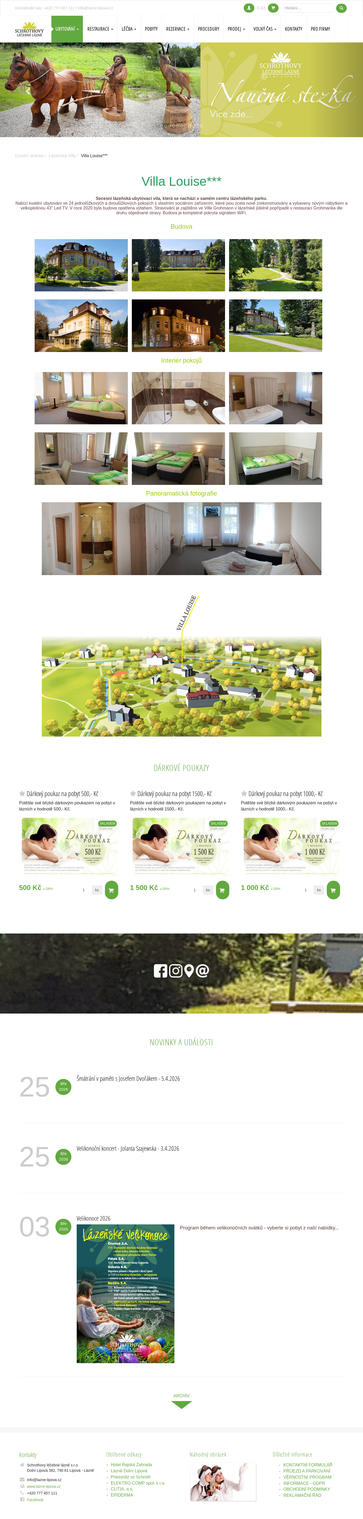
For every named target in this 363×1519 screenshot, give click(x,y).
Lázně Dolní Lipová (129, 1471)
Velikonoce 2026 (94, 1218)
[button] (27, 89)
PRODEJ (236, 29)
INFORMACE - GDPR (304, 1483)
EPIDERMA (122, 1495)
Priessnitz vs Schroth (130, 1477)
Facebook (35, 1500)
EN (341, 29)
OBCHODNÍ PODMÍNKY (306, 1489)
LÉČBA (129, 29)
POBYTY (151, 29)
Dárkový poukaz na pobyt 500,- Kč (62, 793)
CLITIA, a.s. (122, 1489)
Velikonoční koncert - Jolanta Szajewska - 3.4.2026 (128, 1148)
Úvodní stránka (29, 155)
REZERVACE (177, 29)
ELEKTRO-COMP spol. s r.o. (138, 1483)
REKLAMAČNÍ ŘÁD (302, 1495)
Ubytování (67, 29)
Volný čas (265, 29)
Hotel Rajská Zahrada (131, 1464)
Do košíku (111, 890)
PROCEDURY (208, 29)
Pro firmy (320, 29)
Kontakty (293, 29)
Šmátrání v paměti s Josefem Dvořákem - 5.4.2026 (128, 1078)
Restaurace (100, 29)
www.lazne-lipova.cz (44, 1486)
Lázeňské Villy (62, 155)
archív (181, 1396)
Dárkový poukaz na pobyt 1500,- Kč (174, 793)
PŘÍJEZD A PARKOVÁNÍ (307, 1471)
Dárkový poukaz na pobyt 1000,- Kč (285, 793)
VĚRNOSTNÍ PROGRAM (307, 1477)
